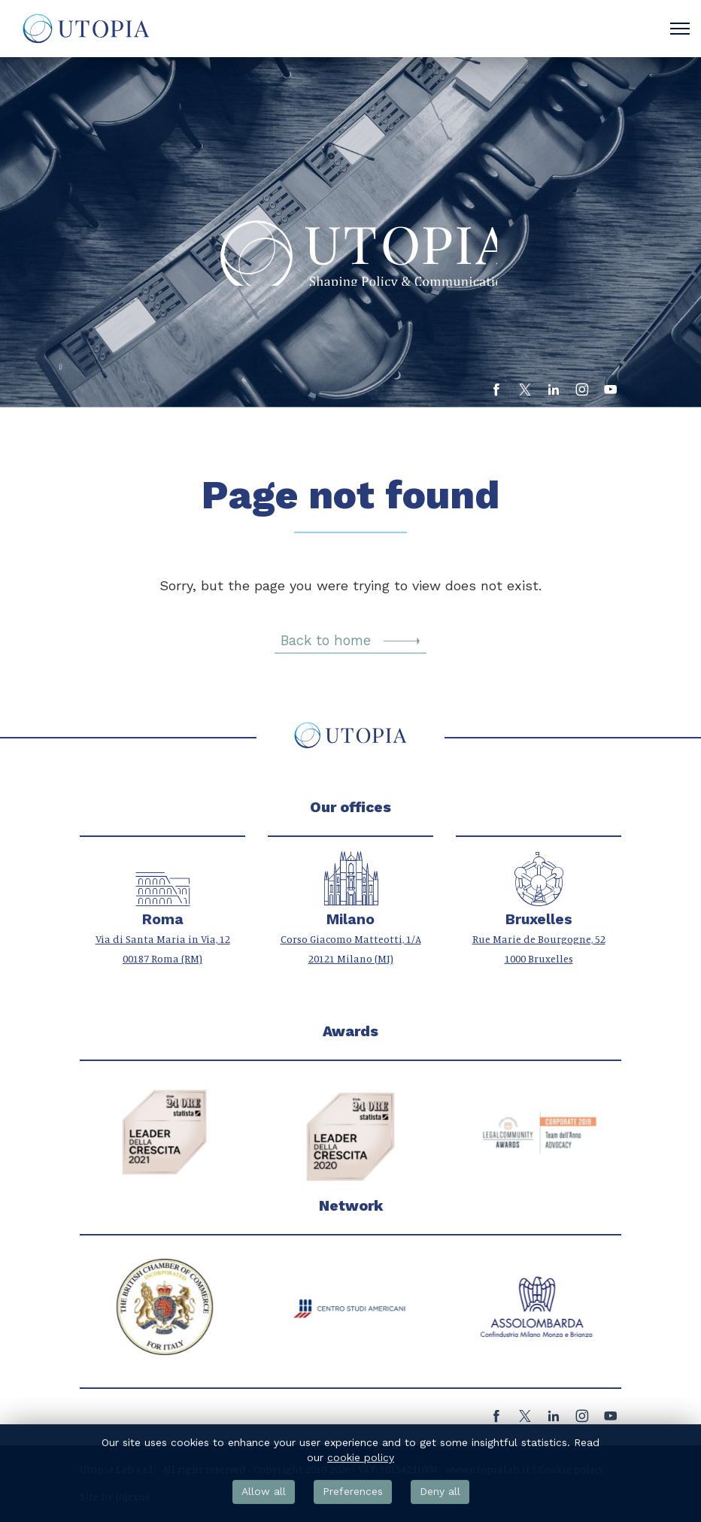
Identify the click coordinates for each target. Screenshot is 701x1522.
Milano (350, 919)
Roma (163, 919)
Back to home (350, 640)
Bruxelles (538, 919)
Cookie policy (571, 1469)
